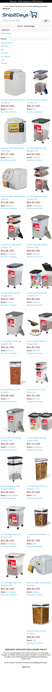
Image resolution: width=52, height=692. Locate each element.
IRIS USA (4, 53)
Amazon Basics (7, 43)
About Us (6, 9)
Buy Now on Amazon (9, 112)
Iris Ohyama (5, 56)
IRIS (2, 50)
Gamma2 (4, 46)
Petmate (4, 63)
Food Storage (6, 33)
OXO (3, 60)
